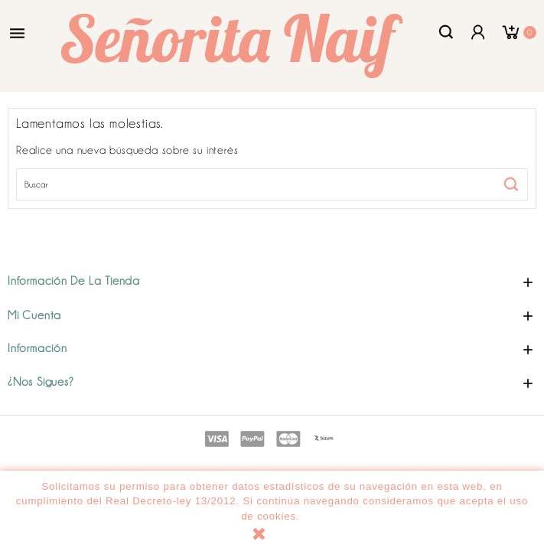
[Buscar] (272, 184)
